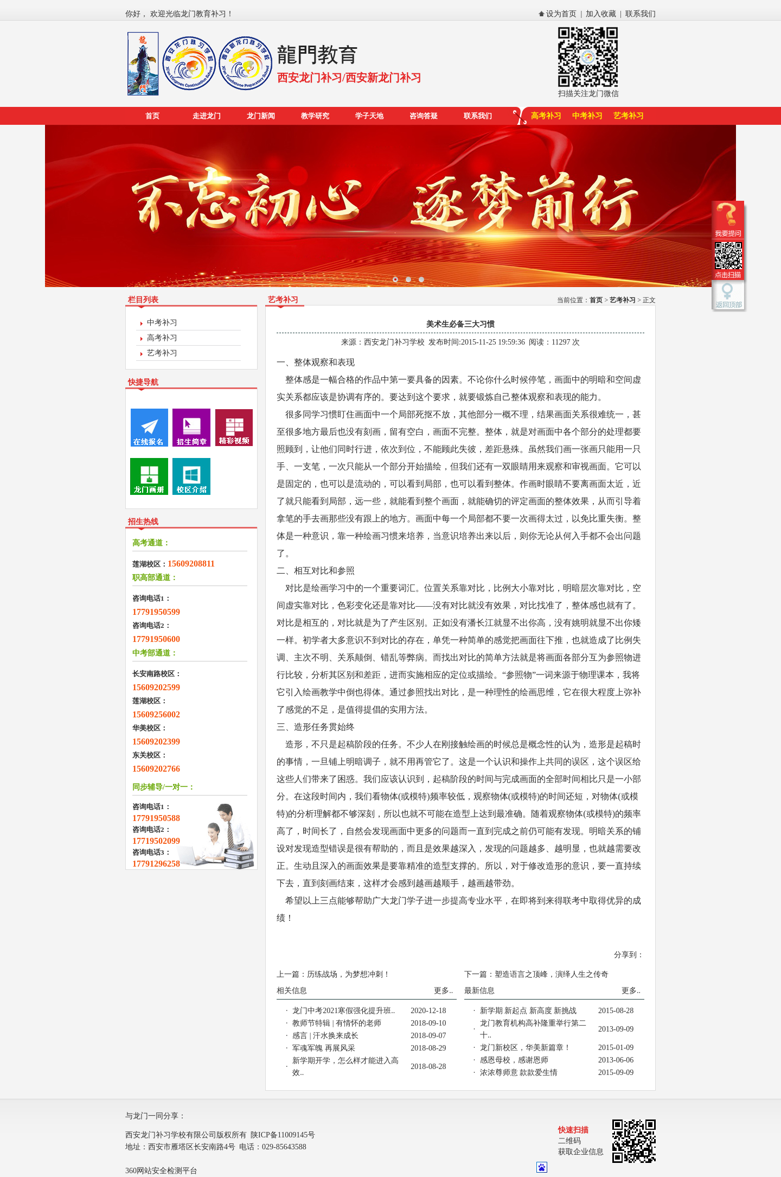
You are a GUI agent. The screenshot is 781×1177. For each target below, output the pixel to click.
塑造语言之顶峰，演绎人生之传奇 (552, 974)
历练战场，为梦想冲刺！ (348, 974)
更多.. (443, 991)
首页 (152, 116)
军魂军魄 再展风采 (323, 1048)
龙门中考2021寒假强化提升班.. (343, 1011)
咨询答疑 (423, 116)
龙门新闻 (261, 116)
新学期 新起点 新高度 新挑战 (528, 1011)
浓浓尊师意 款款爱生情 (519, 1072)
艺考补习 (628, 116)
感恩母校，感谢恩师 (514, 1060)
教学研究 (315, 116)
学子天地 (369, 116)
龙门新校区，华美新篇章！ (525, 1048)
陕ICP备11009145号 (283, 1135)
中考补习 (587, 116)
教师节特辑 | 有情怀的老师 (336, 1023)
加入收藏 (601, 14)
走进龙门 (207, 116)
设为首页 (561, 14)
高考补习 (546, 116)
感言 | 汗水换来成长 (325, 1036)
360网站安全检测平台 (161, 1171)
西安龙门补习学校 (394, 342)
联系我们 (640, 14)
